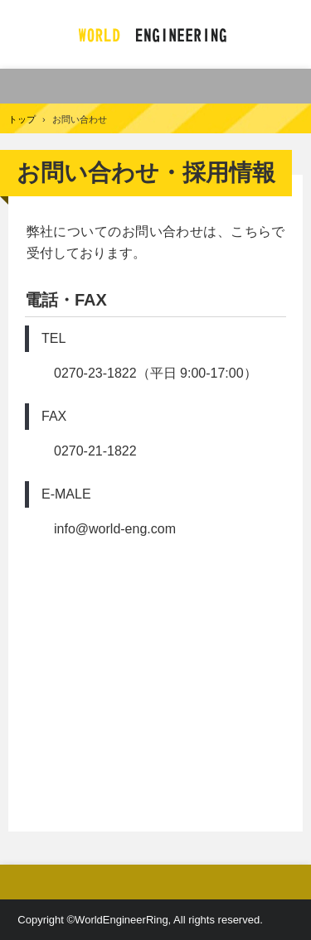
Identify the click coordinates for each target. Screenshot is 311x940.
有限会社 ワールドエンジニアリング (155, 34)
